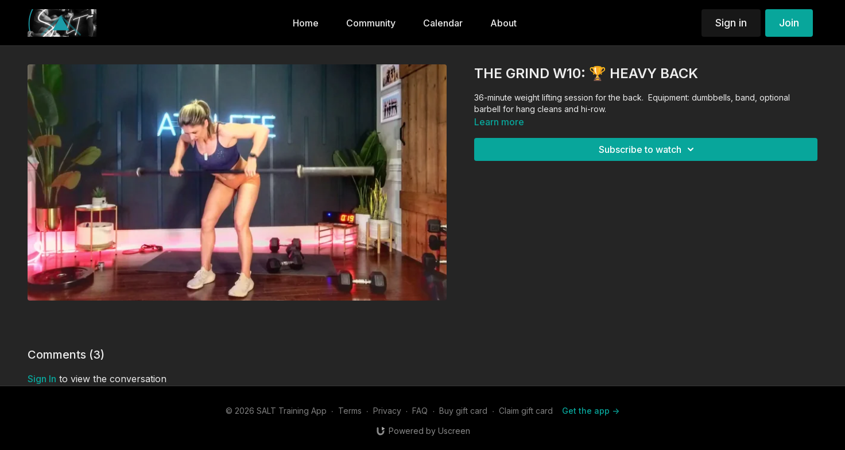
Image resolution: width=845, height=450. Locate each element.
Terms (350, 411)
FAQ (420, 411)
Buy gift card (463, 411)
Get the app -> (590, 411)
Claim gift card (526, 411)
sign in (42, 378)
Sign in (731, 23)
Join (789, 23)
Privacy (387, 411)
